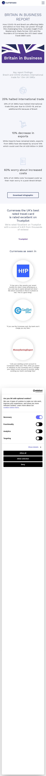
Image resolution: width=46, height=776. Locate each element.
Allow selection (23, 459)
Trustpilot (23, 239)
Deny (23, 464)
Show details (33, 447)
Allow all (23, 453)
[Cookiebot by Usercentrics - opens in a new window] (33, 391)
